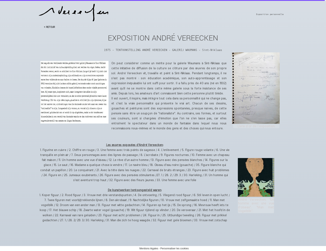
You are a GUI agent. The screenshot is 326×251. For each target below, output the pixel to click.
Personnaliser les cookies (174, 248)
